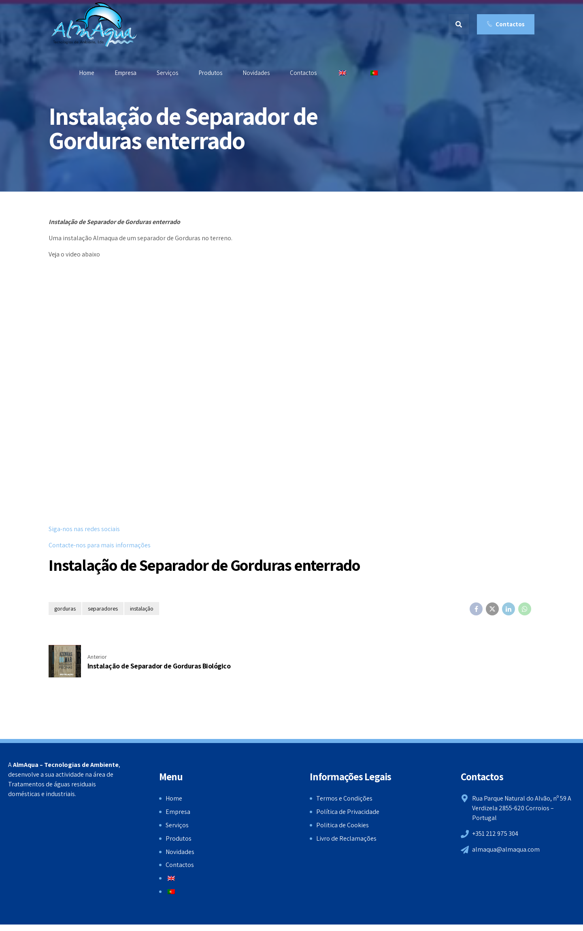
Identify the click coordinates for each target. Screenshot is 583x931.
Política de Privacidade (347, 811)
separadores (103, 608)
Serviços (167, 73)
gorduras (65, 608)
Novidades (256, 73)
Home (86, 73)
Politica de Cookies (342, 825)
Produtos (210, 73)
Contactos (303, 73)
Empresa (125, 73)
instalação (141, 608)
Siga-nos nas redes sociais (84, 529)
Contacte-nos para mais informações (100, 545)
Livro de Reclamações (346, 838)
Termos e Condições (344, 798)
